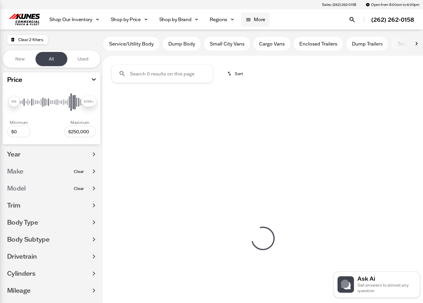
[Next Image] (416, 44)
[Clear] (79, 171)
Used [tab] (83, 59)
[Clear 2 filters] (27, 39)
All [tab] (51, 59)
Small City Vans (227, 44)
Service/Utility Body (131, 44)
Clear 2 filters (136, 141)
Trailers (405, 44)
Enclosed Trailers (318, 44)
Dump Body (181, 44)
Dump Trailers (367, 44)
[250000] (80, 131)
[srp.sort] (236, 73)
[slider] (14, 101)
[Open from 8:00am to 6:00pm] (393, 4)
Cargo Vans (272, 44)
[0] (19, 131)
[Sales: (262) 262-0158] (339, 4)
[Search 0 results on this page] (162, 73)
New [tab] (20, 59)
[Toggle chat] (377, 285)
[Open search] (352, 19)
